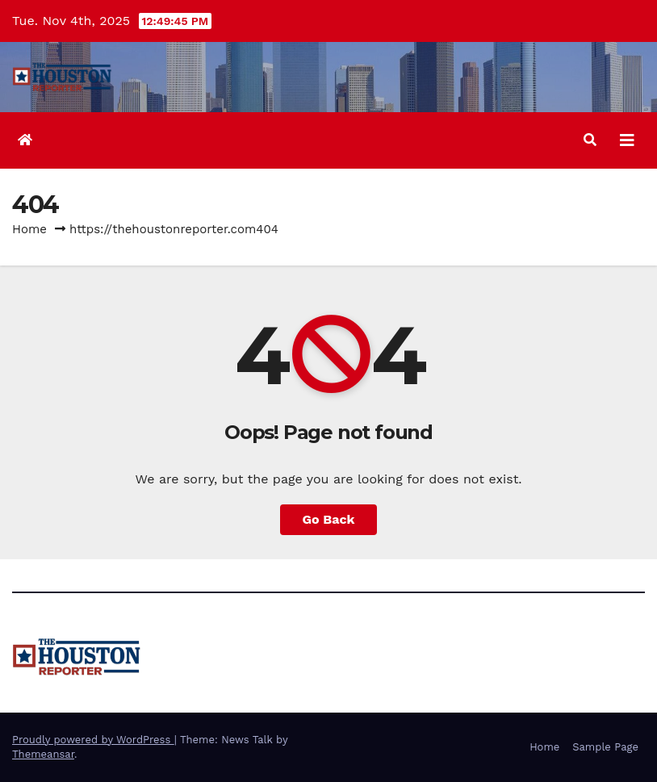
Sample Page (605, 747)
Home (29, 229)
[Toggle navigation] (627, 140)
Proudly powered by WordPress (93, 740)
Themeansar (43, 754)
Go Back (329, 519)
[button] (590, 140)
